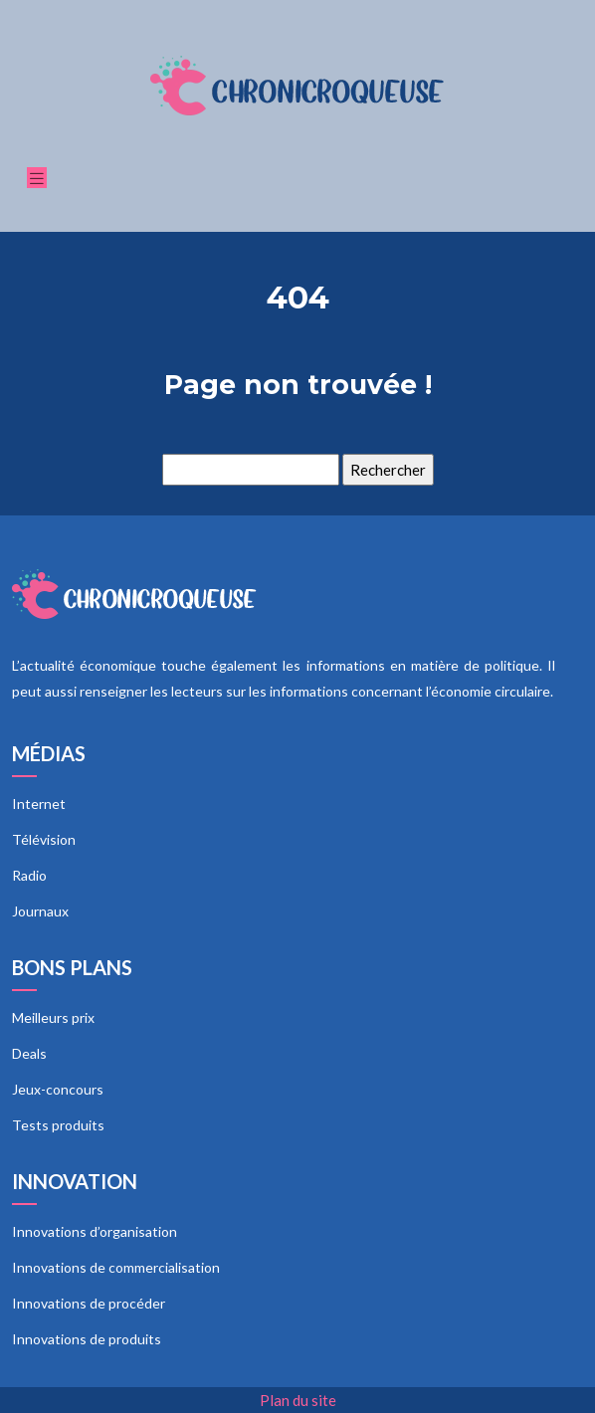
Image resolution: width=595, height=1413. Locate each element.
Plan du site (298, 1400)
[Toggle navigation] (37, 177)
